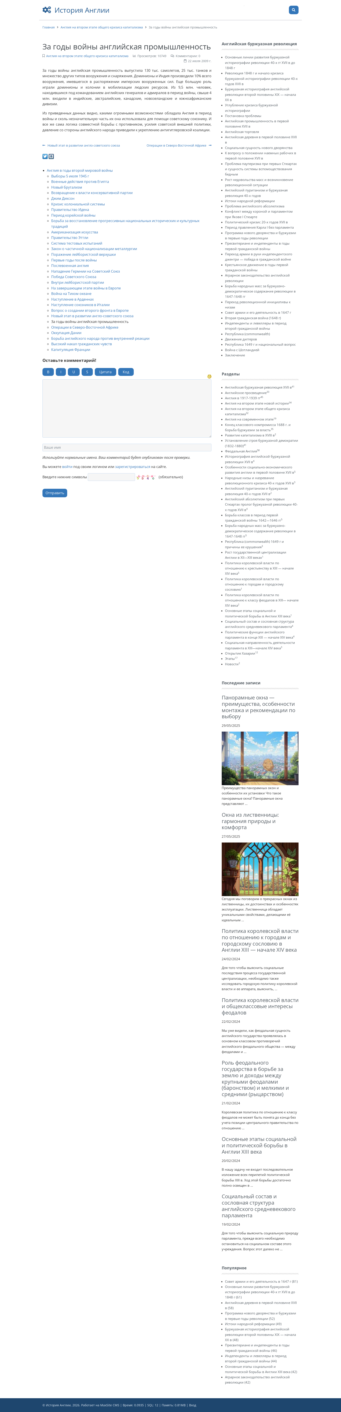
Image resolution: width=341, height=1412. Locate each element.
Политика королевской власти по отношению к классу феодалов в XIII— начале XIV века (262, 600)
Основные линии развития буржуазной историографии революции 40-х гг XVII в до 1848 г (260, 62)
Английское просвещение (247, 393)
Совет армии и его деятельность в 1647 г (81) (261, 1281)
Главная (48, 27)
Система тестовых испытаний (76, 243)
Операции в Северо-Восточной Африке (179, 145)
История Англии (81, 10)
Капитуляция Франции (70, 349)
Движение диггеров (241, 339)
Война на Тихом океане (71, 293)
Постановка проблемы (243, 116)
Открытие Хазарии (241, 653)
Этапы (231, 658)
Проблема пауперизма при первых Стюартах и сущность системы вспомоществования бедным (261, 169)
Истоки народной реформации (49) (253, 1324)
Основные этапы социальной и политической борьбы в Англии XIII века (259, 1145)
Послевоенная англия (70, 265)
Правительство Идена (70, 209)
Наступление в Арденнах (72, 299)
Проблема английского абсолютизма (254, 206)
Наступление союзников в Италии (80, 304)
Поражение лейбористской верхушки (83, 254)
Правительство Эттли (69, 237)
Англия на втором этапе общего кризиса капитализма (102, 27)
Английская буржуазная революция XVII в (259, 387)
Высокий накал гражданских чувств (81, 344)
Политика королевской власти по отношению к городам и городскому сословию (254, 584)
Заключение (235, 355)
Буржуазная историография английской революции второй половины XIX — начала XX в (260, 94)
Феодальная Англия (242, 451)
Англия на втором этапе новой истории (258, 403)
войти (67, 466)
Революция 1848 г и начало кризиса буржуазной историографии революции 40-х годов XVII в (261, 78)
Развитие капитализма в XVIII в (250, 435)
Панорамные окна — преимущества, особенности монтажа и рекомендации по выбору (258, 707)
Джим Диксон (62, 198)
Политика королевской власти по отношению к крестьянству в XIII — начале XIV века (259, 568)
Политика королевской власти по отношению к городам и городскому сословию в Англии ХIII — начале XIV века (260, 940)
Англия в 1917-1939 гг (244, 398)
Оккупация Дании (66, 332)
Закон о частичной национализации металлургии (94, 248)
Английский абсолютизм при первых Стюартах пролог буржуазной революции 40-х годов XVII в (261, 504)
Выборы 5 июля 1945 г (70, 176)
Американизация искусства (74, 232)
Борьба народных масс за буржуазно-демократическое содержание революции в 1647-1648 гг (260, 291)
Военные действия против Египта (80, 181)
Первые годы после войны (74, 260)
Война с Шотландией (242, 350)
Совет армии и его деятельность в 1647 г (258, 312)
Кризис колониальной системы (78, 204)
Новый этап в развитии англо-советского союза (81, 145)
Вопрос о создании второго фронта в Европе (90, 310)
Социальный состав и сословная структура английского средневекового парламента (258, 1206)
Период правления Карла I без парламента (259, 227)
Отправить (55, 493)
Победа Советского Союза (73, 276)
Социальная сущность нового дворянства (258, 147)
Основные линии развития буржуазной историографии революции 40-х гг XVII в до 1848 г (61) (260, 1292)
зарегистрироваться (132, 466)
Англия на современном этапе (250, 419)
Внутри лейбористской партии (77, 282)
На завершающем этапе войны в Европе (86, 288)
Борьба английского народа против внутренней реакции (100, 338)
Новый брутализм (66, 187)
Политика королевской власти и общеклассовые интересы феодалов (260, 1006)
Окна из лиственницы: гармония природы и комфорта (250, 821)
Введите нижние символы (64, 477)
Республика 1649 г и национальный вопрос (260, 344)
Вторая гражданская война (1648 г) (253, 318)
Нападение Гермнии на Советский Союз (85, 271)
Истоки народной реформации (250, 201)
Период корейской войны (73, 215)
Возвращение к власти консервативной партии (92, 192)
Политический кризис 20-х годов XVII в (256, 222)
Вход (192, 1405)
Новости (232, 664)
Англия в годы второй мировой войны (80, 170)
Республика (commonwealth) (247, 334)
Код (126, 372)
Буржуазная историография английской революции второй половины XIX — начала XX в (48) (260, 1334)
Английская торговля (242, 132)
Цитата (105, 372)
